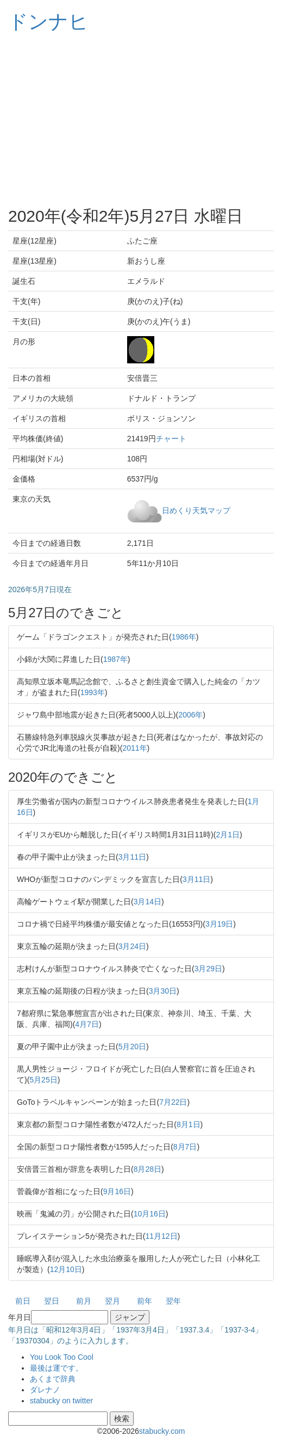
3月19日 (219, 924)
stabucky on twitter (61, 1400)
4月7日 (87, 1024)
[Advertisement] (141, 120)
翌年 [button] (173, 1301)
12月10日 (66, 1269)
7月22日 (173, 1102)
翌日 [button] (51, 1301)
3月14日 (147, 901)
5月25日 (43, 1079)
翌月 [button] (112, 1301)
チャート (171, 438)
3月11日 (132, 857)
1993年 (92, 692)
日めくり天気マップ (196, 510)
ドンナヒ (48, 21)
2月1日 (228, 834)
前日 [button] (22, 1301)
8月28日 (147, 1169)
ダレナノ (45, 1389)
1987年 (115, 659)
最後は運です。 (56, 1368)
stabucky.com (162, 1431)
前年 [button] (144, 1301)
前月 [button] (83, 1301)
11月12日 (161, 1236)
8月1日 (188, 1124)
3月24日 (132, 946)
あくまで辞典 (53, 1378)
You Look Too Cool (61, 1357)
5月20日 (132, 1046)
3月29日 (208, 968)
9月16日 (117, 1191)
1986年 (184, 636)
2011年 (134, 748)
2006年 (190, 714)
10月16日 (150, 1213)
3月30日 (163, 991)
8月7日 (185, 1146)
